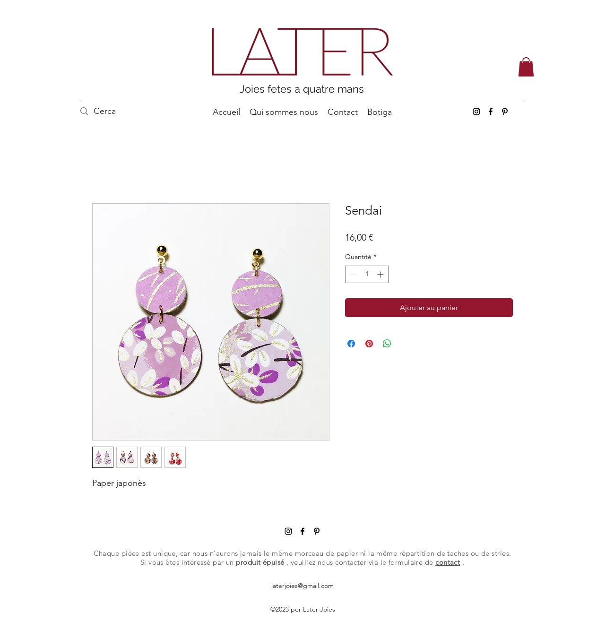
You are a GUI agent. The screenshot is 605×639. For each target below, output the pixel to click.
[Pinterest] (505, 111)
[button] (526, 67)
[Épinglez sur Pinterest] (369, 343)
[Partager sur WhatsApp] (387, 343)
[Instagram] (476, 111)
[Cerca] (110, 111)
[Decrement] (352, 274)
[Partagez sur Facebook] (351, 343)
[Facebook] (490, 111)
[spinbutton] (366, 274)
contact (447, 562)
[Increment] (381, 274)
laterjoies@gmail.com (302, 585)
